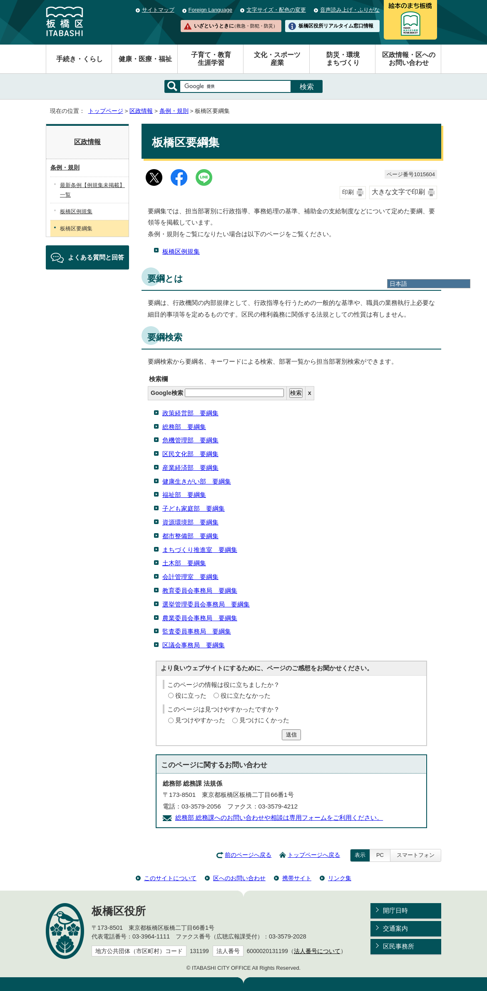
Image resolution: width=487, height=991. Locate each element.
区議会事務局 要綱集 (193, 645)
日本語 (398, 283)
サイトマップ (158, 10)
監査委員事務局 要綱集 (196, 631)
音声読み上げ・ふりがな (350, 10)
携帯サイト (296, 878)
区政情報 (141, 111)
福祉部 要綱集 (184, 494)
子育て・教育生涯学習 (211, 58)
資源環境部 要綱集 (190, 522)
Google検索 (217, 392)
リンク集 (339, 878)
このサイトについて (170, 878)
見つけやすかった (200, 720)
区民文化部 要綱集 (190, 453)
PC (380, 855)
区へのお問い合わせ (239, 878)
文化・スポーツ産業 (277, 58)
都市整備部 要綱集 (190, 535)
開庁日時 (395, 910)
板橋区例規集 (181, 251)
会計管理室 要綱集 (190, 576)
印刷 (348, 192)
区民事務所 (398, 946)
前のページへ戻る (248, 855)
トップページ (105, 111)
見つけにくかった (264, 720)
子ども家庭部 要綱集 (193, 508)
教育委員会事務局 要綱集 (199, 590)
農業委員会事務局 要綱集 (199, 618)
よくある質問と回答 (96, 257)
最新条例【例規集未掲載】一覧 (92, 190)
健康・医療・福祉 (145, 58)
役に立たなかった (246, 695)
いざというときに (235, 26)
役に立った (190, 695)
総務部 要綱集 (184, 426)
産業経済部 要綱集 (190, 467)
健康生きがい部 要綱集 (196, 481)
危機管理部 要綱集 (190, 440)
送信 (291, 734)
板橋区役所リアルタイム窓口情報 (335, 26)
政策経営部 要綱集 (190, 413)
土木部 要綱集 (184, 563)
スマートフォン (416, 855)
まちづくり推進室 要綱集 (199, 549)
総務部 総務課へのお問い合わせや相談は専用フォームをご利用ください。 (279, 817)
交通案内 (395, 928)
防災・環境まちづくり (343, 58)
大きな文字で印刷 (398, 191)
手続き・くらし (79, 58)
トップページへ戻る (314, 855)
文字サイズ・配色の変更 (276, 10)
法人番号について (317, 951)
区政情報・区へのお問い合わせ (408, 58)
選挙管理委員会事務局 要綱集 (206, 604)
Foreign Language (210, 10)
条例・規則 (174, 111)
